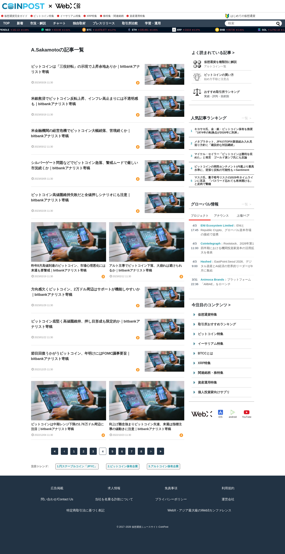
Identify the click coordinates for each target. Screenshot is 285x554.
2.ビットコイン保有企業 (123, 466)
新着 (20, 23)
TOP (6, 23)
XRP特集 (90, 15)
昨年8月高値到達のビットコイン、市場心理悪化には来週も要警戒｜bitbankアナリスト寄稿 (68, 268)
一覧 (245, 118)
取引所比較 (130, 23)
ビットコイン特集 (42, 15)
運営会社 (228, 499)
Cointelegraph (211, 243)
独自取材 (79, 23)
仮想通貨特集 (207, 314)
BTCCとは (205, 353)
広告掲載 (57, 488)
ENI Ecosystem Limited (217, 225)
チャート (59, 23)
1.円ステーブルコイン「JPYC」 (77, 466)
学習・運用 (153, 23)
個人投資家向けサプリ (214, 392)
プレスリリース (104, 23)
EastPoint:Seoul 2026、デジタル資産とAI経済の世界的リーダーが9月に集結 (227, 266)
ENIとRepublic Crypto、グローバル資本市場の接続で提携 (226, 230)
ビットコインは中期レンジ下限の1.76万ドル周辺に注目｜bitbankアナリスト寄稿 (67, 427)
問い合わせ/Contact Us (57, 499)
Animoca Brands (212, 279)
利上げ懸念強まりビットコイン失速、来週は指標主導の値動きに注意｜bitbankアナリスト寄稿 (145, 427)
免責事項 (171, 488)
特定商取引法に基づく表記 (85, 510)
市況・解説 (38, 23)
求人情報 (114, 488)
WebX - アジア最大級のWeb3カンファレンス (199, 510)
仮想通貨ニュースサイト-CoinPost (150, 526)
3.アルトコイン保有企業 (163, 466)
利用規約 (228, 488)
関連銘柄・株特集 (210, 372)
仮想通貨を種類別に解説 (220, 62)
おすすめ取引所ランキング (222, 91)
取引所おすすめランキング (217, 324)
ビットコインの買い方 (219, 74)
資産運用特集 (135, 15)
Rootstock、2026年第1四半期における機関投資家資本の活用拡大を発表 (227, 248)
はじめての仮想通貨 (240, 16)
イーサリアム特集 (69, 15)
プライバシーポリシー (171, 499)
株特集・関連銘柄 (112, 15)
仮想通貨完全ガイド (14, 15)
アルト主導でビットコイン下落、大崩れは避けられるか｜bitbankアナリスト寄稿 (145, 268)
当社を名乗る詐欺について (114, 499)
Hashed (206, 261)
